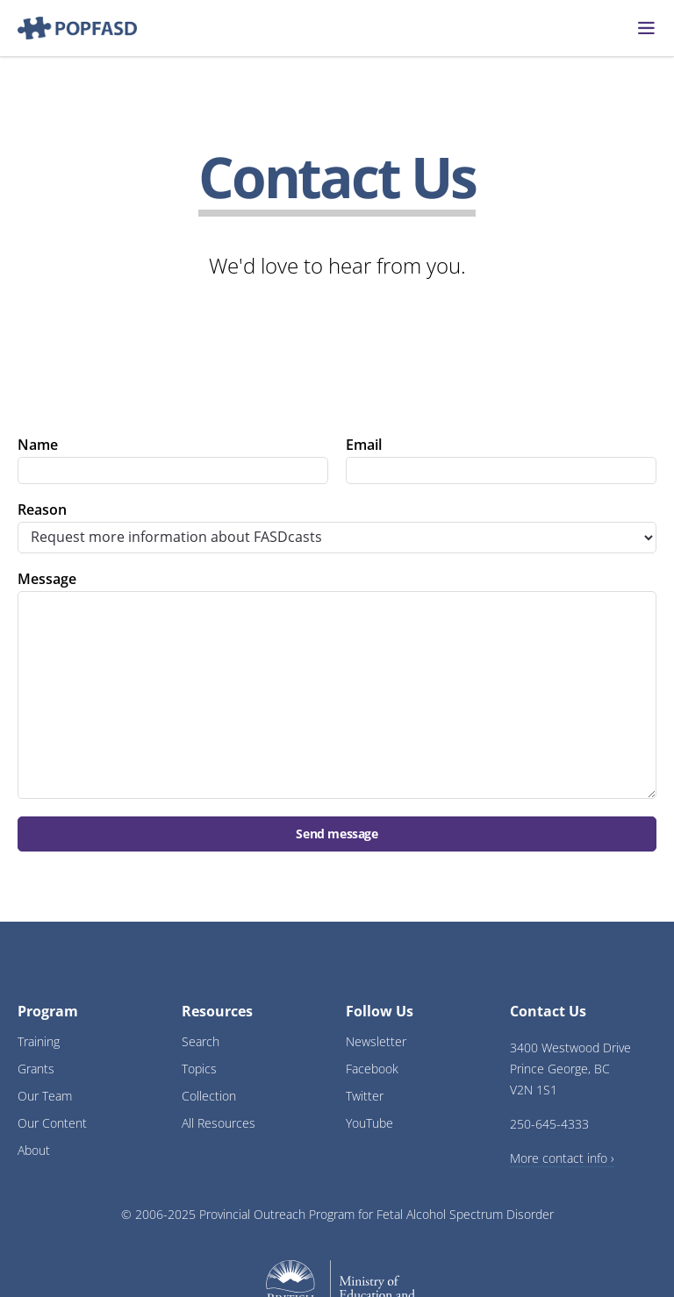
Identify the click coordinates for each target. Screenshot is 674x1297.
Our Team (45, 1095)
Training (39, 1041)
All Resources (218, 1123)
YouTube (369, 1123)
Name (38, 445)
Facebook (372, 1068)
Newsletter (376, 1041)
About (34, 1150)
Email (364, 445)
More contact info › (562, 1158)
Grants (36, 1068)
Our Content (52, 1123)
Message (47, 579)
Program (48, 1011)
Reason (42, 509)
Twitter (365, 1095)
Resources (217, 1011)
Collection (209, 1095)
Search (200, 1041)
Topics (199, 1068)
